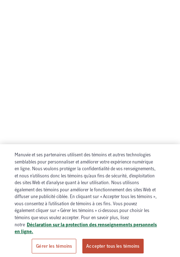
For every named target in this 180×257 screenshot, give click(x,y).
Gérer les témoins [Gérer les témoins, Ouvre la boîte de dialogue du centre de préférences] (54, 247)
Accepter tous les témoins (112, 247)
